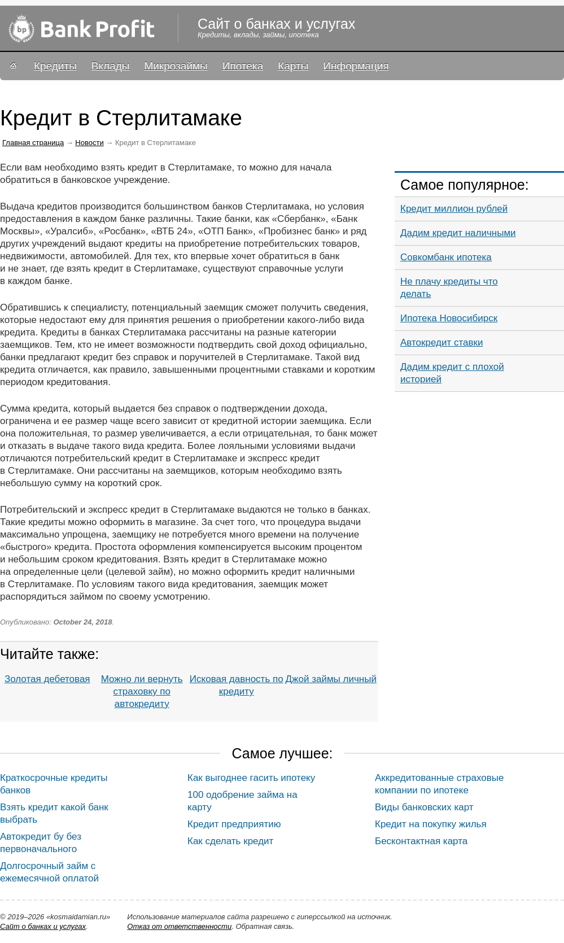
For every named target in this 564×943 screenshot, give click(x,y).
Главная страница (33, 142)
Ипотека (242, 66)
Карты (293, 66)
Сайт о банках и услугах (43, 926)
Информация (355, 66)
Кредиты (55, 66)
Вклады (110, 66)
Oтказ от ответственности (179, 926)
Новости (89, 142)
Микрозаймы (175, 66)
